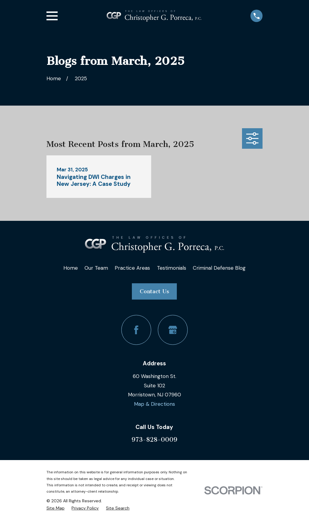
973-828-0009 (154, 439)
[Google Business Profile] (173, 330)
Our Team (96, 268)
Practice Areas (132, 268)
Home (70, 268)
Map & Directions (154, 404)
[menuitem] (55, 508)
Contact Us (154, 291)
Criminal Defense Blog (219, 268)
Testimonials (171, 268)
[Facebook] (136, 330)
